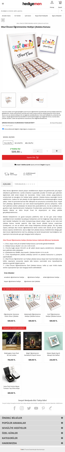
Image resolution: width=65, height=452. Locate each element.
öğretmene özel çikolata (32, 281)
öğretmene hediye (34, 277)
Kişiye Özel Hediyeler (41, 16)
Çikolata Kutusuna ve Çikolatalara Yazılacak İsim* (18, 123)
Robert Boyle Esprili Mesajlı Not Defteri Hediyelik (53, 354)
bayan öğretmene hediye (12, 281)
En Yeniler (18, 16)
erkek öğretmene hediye (51, 277)
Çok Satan (28, 16)
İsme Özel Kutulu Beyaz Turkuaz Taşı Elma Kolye (11, 387)
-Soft (22, 449)
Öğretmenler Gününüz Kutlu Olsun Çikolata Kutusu (11, 315)
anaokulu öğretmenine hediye (14, 277)
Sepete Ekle (32, 157)
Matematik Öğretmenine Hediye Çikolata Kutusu (32, 315)
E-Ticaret (26, 449)
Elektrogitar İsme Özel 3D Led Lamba (11, 354)
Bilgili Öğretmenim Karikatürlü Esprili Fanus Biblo (32, 354)
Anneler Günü (6, 16)
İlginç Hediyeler (57, 16)
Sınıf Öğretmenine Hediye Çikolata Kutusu (53, 315)
